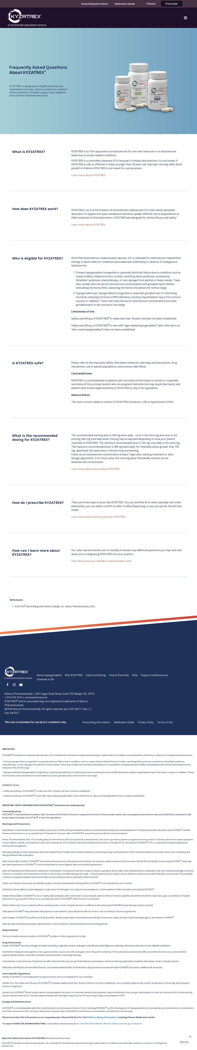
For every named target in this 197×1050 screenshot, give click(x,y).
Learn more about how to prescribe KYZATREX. (98, 517)
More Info (184, 1042)
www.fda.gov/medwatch (130, 1023)
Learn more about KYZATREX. (88, 175)
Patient (151, 3)
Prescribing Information (94, 3)
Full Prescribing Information (101, 1017)
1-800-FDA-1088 (109, 1023)
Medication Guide (125, 3)
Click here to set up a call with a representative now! (101, 561)
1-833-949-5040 (86, 1023)
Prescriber (171, 3)
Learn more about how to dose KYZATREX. (95, 469)
